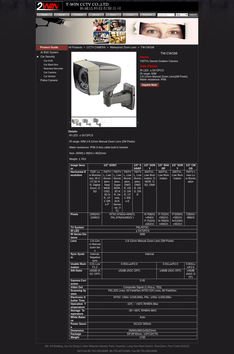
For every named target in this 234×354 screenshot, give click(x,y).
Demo (113, 14)
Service (96, 14)
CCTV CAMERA (96, 47)
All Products (75, 47)
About (61, 14)
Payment (147, 14)
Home (44, 14)
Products (78, 14)
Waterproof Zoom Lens (123, 47)
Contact (130, 14)
